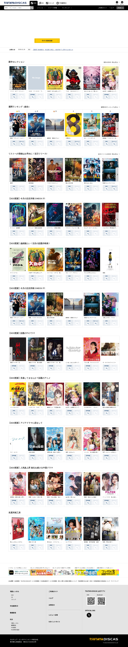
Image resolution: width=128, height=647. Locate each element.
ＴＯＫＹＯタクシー (52, 183)
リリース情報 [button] (52, 8)
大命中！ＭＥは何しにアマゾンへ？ (56, 91)
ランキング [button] (66, 8)
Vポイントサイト (54, 622)
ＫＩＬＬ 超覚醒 (15, 228)
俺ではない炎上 (88, 183)
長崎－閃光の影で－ (108, 542)
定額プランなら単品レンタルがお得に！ (85, 567)
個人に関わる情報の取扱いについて (67, 581)
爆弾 (11, 183)
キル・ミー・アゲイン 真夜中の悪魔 (76, 272)
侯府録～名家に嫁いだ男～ (17, 497)
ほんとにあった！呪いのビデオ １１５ (95, 91)
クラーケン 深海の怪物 (53, 228)
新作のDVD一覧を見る (111, 62)
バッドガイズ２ (14, 407)
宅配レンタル (14, 623)
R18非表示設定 (15, 630)
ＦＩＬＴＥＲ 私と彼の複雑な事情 (112, 497)
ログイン (122, 4)
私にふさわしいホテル (16, 542)
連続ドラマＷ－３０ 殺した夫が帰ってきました (60, 362)
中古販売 (13, 627)
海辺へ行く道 (32, 542)
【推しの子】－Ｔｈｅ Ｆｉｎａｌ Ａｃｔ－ (115, 317)
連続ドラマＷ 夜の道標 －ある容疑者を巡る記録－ (43, 362)
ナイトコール (13, 272)
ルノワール (69, 542)
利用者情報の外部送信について (102, 581)
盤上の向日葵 (69, 183)
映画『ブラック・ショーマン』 (18, 138)
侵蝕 (104, 272)
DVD (35, 3)
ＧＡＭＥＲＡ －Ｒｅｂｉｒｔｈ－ (93, 407)
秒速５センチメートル (109, 183)
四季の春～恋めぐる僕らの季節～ (56, 452)
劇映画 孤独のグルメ (53, 138)
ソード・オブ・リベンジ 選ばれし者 (20, 91)
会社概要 (10, 581)
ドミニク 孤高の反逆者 (35, 228)
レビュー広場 (53, 615)
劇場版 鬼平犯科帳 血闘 (91, 542)
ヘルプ (111, 8)
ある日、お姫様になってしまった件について (115, 91)
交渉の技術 (32, 452)
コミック (51, 3)
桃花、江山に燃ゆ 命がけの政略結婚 (57, 497)
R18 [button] (119, 8)
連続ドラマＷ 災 (15, 362)
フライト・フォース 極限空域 (74, 228)
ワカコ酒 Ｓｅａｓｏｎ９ (91, 362)
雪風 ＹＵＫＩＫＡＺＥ (35, 138)
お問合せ (52, 605)
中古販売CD (62, 3)
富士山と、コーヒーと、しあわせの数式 (58, 542)
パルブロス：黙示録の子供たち (111, 228)
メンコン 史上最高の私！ (91, 452)
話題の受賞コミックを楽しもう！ (105, 567)
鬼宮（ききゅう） (70, 452)
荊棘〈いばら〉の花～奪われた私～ (38, 497)
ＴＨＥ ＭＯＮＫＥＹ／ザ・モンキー (76, 91)
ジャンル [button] (40, 8)
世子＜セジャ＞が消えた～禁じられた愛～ (114, 452)
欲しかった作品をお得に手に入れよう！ (40, 567)
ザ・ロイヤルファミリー (109, 362)
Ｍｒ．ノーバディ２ (89, 138)
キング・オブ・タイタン (90, 228)
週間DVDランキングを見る (109, 107)
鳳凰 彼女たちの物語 (90, 497)
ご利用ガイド (102, 8)
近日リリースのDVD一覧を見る (108, 154)
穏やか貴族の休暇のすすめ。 (110, 407)
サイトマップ (114, 581)
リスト (117, 4)
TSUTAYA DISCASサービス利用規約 (30, 581)
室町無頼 (31, 183)
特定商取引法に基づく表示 (85, 581)
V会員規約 (17, 581)
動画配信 (13, 613)
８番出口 (68, 138)
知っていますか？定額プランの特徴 (61, 567)
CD (43, 3)
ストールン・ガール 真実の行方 (56, 272)
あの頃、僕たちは (70, 497)
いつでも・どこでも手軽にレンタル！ (17, 567)
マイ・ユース (13, 452)
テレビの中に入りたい (90, 272)
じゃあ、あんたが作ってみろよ (74, 362)
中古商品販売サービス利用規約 (48, 581)
